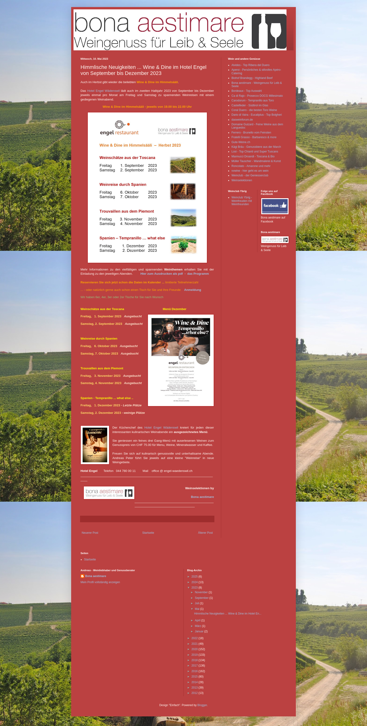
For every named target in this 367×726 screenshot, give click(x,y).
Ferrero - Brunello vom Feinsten (251, 132)
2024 (194, 582)
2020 (194, 649)
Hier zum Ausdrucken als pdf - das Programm (174, 273)
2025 (194, 576)
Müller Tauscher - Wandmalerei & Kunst (256, 161)
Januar (199, 631)
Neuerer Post (90, 532)
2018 (194, 660)
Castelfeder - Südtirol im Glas (249, 105)
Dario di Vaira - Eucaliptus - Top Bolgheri (256, 114)
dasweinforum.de (242, 119)
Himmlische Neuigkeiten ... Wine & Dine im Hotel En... (227, 613)
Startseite (148, 532)
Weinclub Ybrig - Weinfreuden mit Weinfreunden (241, 201)
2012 (194, 693)
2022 (194, 638)
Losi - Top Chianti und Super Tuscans (254, 151)
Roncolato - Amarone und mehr (251, 166)
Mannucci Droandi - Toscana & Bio (253, 156)
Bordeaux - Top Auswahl (246, 91)
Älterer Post (205, 532)
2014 (194, 682)
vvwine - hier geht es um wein (249, 170)
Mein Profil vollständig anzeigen (100, 582)
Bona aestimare (202, 497)
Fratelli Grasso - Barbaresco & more (253, 137)
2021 (194, 643)
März (198, 626)
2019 (194, 654)
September (202, 598)
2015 (194, 676)
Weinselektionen (241, 180)
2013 (194, 687)
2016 (194, 671)
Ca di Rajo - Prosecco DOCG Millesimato (257, 95)
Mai (197, 609)
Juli (197, 603)
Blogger (202, 705)
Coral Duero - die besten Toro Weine (254, 110)
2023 (194, 587)
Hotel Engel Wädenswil (103, 91)
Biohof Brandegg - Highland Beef (251, 78)
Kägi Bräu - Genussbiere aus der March (256, 146)
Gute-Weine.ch (240, 142)
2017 (194, 665)
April (198, 620)
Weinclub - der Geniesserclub (249, 175)
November (202, 592)
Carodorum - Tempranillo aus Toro (252, 100)
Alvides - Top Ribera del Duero (250, 65)
